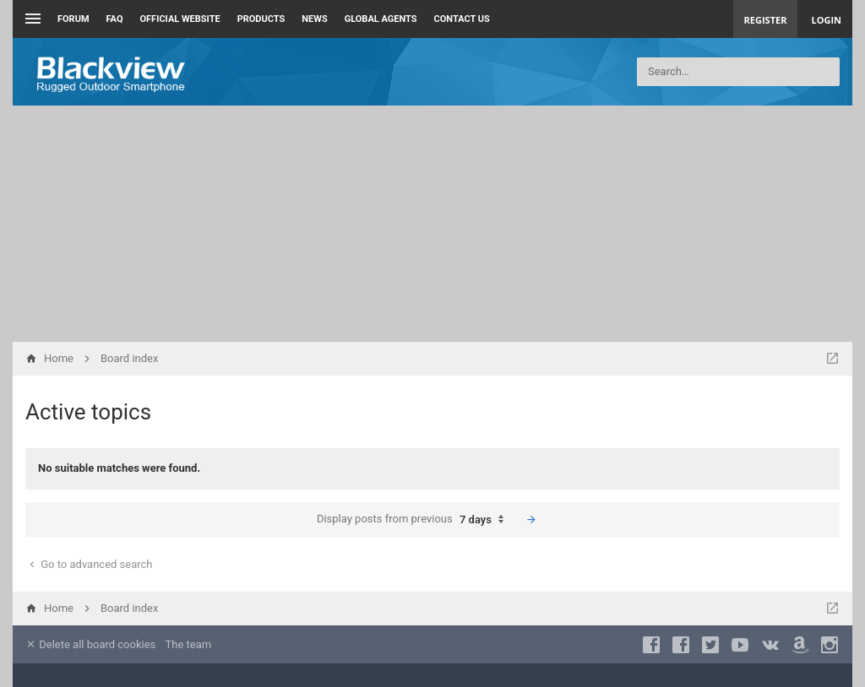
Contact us (462, 19)
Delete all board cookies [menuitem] (90, 644)
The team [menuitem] (189, 644)
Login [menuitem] (826, 20)
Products (261, 19)
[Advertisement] (432, 223)
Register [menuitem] (765, 20)
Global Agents (381, 19)
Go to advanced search (89, 564)
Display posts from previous (414, 519)
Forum (73, 19)
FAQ (114, 19)
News (314, 19)
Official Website (180, 19)
